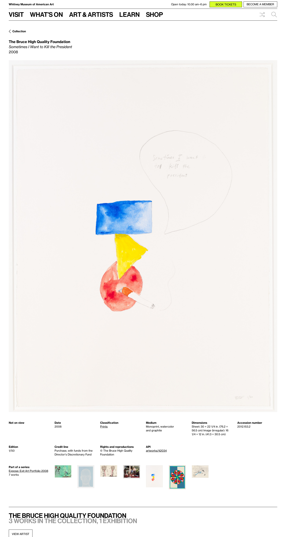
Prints (104, 426)
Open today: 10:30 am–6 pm (189, 4)
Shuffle (262, 15)
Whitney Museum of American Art (31, 4)
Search (274, 15)
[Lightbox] (143, 236)
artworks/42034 (156, 450)
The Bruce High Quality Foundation (39, 41)
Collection (19, 31)
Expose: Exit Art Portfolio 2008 (28, 470)
